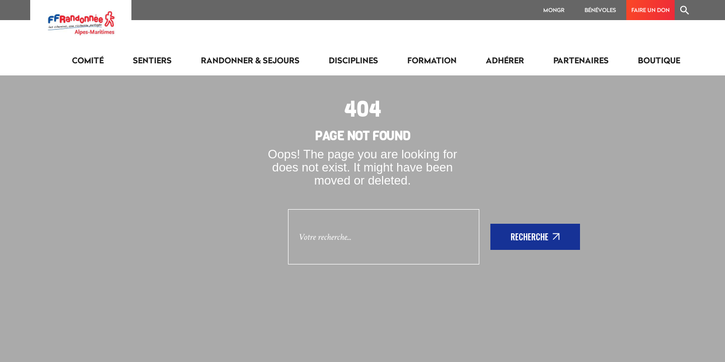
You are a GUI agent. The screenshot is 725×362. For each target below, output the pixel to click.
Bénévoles (600, 10)
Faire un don (650, 10)
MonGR (553, 10)
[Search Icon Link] (685, 10)
